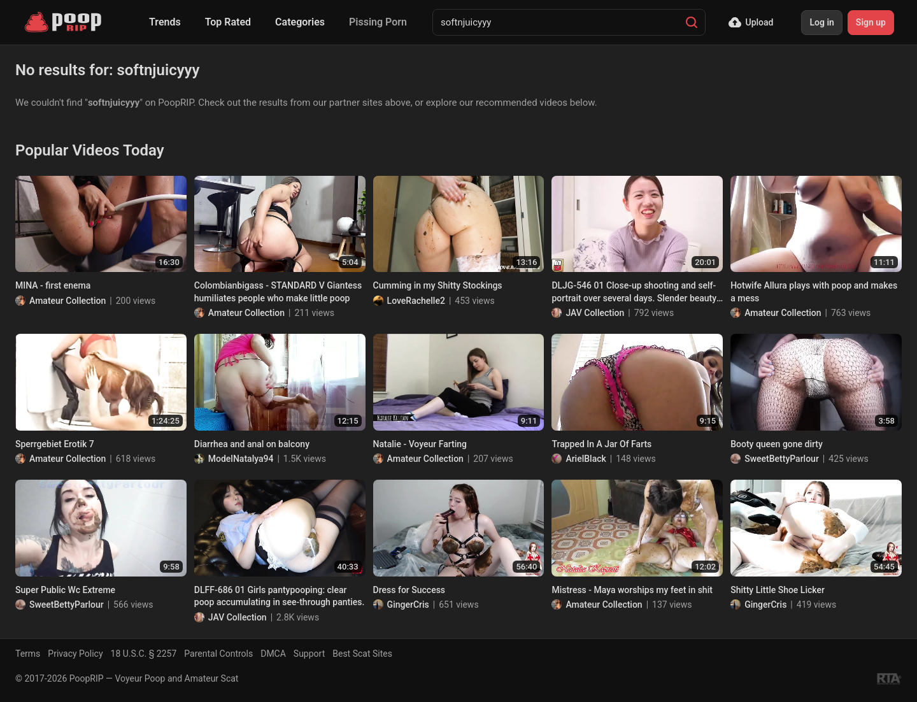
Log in (821, 22)
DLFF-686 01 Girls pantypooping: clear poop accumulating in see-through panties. (279, 596)
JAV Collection (594, 313)
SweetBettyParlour (781, 459)
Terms (27, 653)
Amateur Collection (67, 301)
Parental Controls (218, 653)
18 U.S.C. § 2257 (144, 653)
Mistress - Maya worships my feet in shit (632, 590)
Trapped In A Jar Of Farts (601, 444)
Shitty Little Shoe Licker (777, 590)
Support (309, 653)
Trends (165, 22)
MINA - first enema (52, 285)
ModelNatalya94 (241, 459)
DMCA (273, 653)
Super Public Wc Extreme (65, 590)
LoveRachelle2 (416, 301)
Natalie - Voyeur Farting (420, 444)
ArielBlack (585, 459)
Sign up (871, 22)
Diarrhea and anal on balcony (251, 444)
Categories (300, 22)
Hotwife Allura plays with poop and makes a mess (813, 291)
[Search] (691, 22)
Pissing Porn (378, 22)
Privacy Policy (75, 653)
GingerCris (408, 604)
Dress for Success (409, 590)
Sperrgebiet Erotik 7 (54, 444)
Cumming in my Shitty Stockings (437, 285)
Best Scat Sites (362, 653)
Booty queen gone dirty (776, 444)
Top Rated (228, 22)
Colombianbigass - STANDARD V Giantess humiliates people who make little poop (278, 291)
